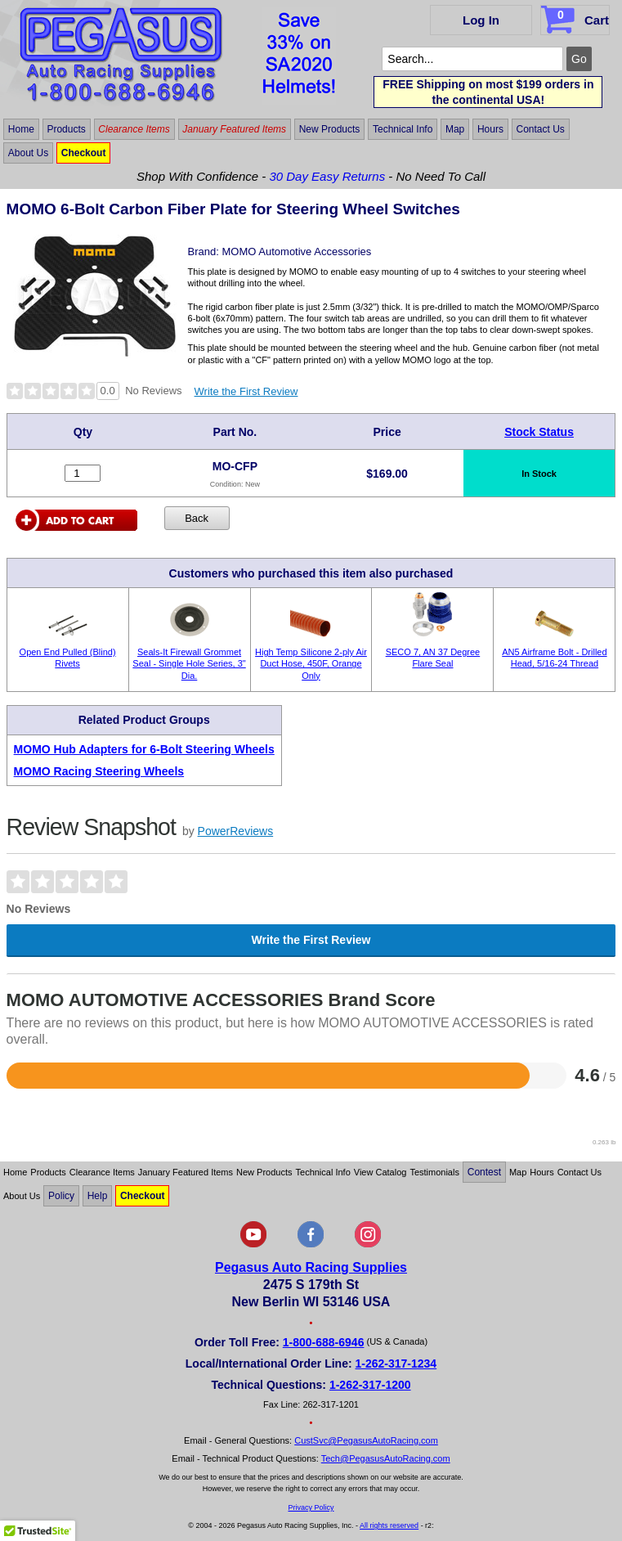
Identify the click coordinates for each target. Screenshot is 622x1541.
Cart (576, 17)
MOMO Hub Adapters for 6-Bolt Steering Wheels (144, 749)
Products (66, 129)
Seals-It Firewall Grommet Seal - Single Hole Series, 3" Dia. (188, 664)
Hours (490, 129)
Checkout (83, 153)
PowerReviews (236, 831)
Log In (481, 20)
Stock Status (539, 431)
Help (97, 1196)
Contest (484, 1172)
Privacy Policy (310, 1507)
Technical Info (402, 129)
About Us (28, 153)
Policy (61, 1196)
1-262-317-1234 (396, 1363)
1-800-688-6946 (324, 1342)
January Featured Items (234, 129)
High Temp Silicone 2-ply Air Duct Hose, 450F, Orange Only (311, 664)
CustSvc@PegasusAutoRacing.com (366, 1440)
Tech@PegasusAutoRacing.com (385, 1458)
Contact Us (540, 129)
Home (21, 129)
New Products (329, 129)
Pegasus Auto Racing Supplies (311, 1267)
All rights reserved (389, 1525)
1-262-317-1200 (370, 1384)
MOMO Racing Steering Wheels (99, 771)
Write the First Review (246, 391)
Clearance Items (133, 129)
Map (454, 129)
